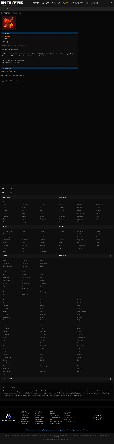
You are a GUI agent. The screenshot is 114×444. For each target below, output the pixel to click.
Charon (79, 317)
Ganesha (43, 326)
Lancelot (5, 210)
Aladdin (79, 300)
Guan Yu (42, 328)
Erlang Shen (99, 234)
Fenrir (5, 326)
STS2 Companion (70, 421)
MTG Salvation (54, 416)
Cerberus (80, 314)
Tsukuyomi (6, 368)
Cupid (42, 320)
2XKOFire (53, 414)
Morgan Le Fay (81, 346)
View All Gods (57, 379)
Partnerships (71, 430)
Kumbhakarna (63, 216)
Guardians (62, 197)
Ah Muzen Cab (7, 231)
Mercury (79, 343)
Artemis (5, 308)
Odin (78, 351)
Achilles (5, 300)
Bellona (5, 314)
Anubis (79, 303)
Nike (60, 242)
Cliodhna (42, 205)
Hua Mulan (6, 334)
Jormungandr (81, 337)
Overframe (67, 419)
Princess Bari (7, 357)
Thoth (42, 289)
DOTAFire (38, 412)
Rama (79, 357)
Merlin (5, 346)
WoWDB (52, 419)
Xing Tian (62, 222)
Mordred (43, 346)
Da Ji (78, 320)
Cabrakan (43, 314)
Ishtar (23, 242)
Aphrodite (6, 306)
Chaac (42, 317)
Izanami (79, 334)
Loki (4, 343)
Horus (61, 240)
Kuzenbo (80, 216)
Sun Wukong (7, 363)
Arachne (5, 202)
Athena (79, 308)
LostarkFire (39, 423)
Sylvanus (80, 363)
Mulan (98, 240)
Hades (79, 328)
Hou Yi (79, 331)
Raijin (23, 286)
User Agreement (31, 430)
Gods (65, 3)
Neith (42, 348)
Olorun (5, 283)
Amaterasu (6, 303)
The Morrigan (44, 366)
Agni (41, 300)
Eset (78, 323)
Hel (41, 272)
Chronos (42, 266)
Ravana (24, 216)
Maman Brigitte (26, 277)
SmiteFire (24, 423)
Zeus (4, 374)
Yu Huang (43, 292)
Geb (78, 326)
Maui (97, 216)
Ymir (78, 371)
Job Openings (61, 430)
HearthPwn (68, 416)
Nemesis (80, 348)
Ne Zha (5, 348)
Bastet (5, 205)
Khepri (42, 340)
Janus (4, 337)
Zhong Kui (25, 295)
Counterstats (25, 418)
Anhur (42, 303)
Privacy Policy (42, 430)
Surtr (97, 245)
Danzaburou (7, 323)
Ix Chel (24, 274)
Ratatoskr (6, 216)
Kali (4, 340)
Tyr (60, 248)
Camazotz (25, 205)
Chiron (5, 320)
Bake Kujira (99, 205)
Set (4, 219)
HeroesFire (39, 421)
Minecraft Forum (55, 418)
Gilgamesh (6, 328)
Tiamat (5, 292)
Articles (85, 430)
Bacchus (42, 311)
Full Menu (92, 3)
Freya (41, 269)
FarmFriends (39, 418)
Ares (78, 306)
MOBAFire (24, 412)
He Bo (23, 272)
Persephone (25, 283)
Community (77, 3)
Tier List (56, 3)
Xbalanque (6, 371)
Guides (46, 3)
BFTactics (53, 412)
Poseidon (80, 354)
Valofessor (38, 414)
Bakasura (43, 202)
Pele (41, 354)
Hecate (5, 331)
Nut (41, 351)
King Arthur (80, 240)
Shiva (60, 245)
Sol (78, 360)
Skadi (4, 251)
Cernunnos (6, 317)
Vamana (79, 248)
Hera (4, 274)
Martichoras (25, 245)
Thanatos (6, 366)
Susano (42, 363)
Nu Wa (5, 351)
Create (36, 3)
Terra (97, 219)
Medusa (42, 343)
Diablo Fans (68, 418)
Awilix (5, 311)
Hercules (43, 331)
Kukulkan (80, 340)
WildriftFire (24, 419)
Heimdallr (43, 240)
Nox (23, 280)
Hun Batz (43, 334)
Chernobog (6, 237)
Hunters (5, 226)
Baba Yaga (43, 263)
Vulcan (79, 368)
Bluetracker (68, 414)
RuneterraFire (25, 421)
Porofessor (24, 416)
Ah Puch (24, 260)
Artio (41, 308)
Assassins (6, 197)
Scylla (5, 360)
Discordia (43, 323)
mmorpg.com (68, 412)
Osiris (5, 354)
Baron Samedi (81, 311)
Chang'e (24, 266)
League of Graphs (27, 414)
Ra (41, 357)
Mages (5, 256)
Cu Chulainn (81, 234)
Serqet (42, 216)
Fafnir (79, 210)
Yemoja (42, 371)
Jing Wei (42, 337)
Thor (78, 366)
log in (10, 75)
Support (78, 430)
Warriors (61, 226)
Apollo (42, 306)
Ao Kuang (6, 263)
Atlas (60, 205)
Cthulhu (61, 210)
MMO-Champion (55, 423)
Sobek (42, 360)
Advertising (51, 430)
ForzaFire (38, 419)
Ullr (41, 368)
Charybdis (43, 234)
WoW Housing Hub (56, 421)
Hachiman (25, 240)
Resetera (38, 416)
